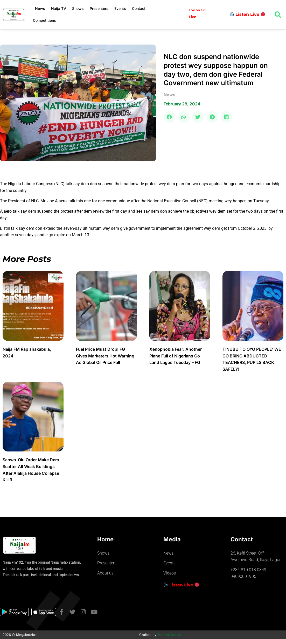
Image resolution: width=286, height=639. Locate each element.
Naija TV (58, 8)
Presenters (99, 8)
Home (105, 539)
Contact (138, 8)
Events (120, 8)
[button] (169, 117)
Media (172, 539)
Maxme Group (169, 635)
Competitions (44, 20)
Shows (78, 8)
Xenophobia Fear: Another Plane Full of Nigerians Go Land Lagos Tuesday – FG (175, 356)
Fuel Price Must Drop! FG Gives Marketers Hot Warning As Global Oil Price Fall (105, 356)
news (169, 94)
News (40, 8)
